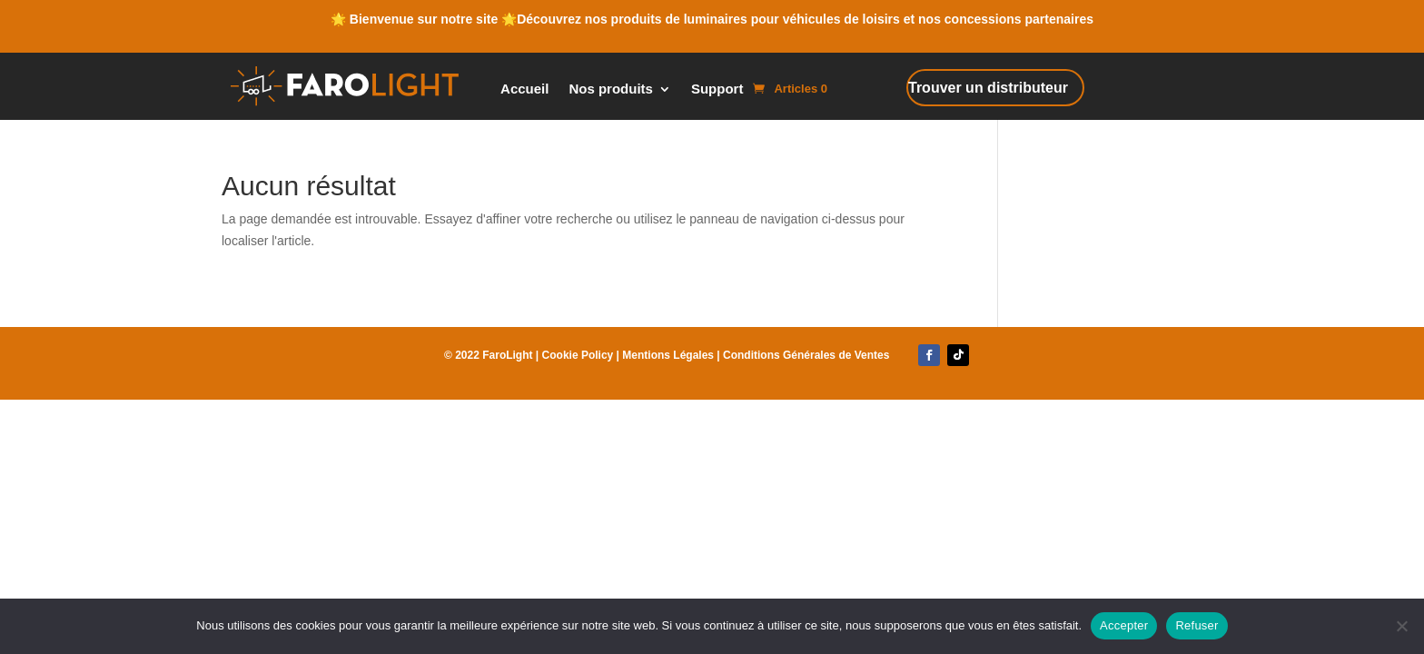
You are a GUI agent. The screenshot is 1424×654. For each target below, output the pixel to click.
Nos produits (611, 89)
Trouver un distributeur (988, 87)
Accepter (1124, 625)
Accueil (524, 89)
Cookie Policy (578, 355)
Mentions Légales (668, 355)
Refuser (1196, 625)
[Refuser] (1401, 626)
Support (717, 89)
